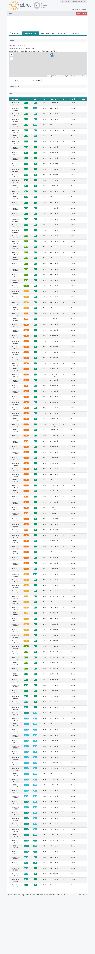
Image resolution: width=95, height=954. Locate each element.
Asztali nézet (60, 952)
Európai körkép (74, 33)
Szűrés (38, 80)
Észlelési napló (15, 33)
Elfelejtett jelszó (75, 1)
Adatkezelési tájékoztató (46, 952)
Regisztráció (65, 1)
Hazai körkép (61, 33)
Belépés (82, 1)
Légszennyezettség (47, 33)
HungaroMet (21, 45)
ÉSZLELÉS (81, 13)
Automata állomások (30, 33)
